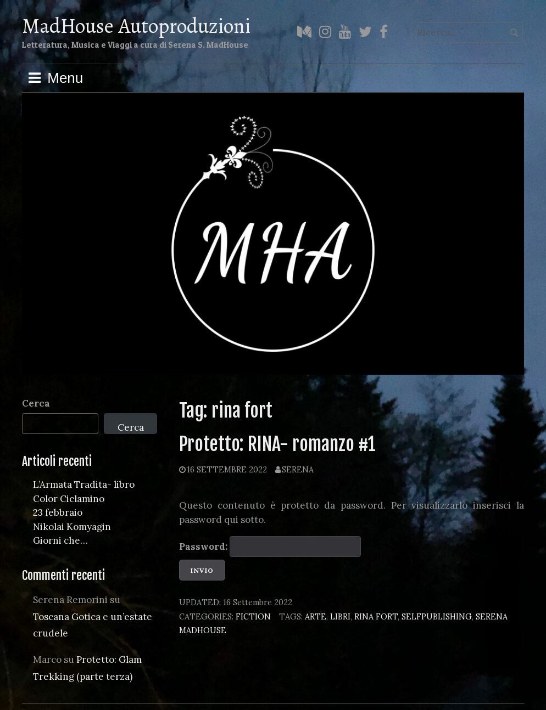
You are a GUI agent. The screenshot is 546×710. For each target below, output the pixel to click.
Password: (270, 546)
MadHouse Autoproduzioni (136, 26)
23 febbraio (57, 512)
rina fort (376, 616)
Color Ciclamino (68, 499)
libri (340, 616)
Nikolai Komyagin (72, 527)
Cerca (36, 403)
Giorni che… (60, 540)
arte (315, 616)
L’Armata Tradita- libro (84, 484)
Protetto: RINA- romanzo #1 (277, 443)
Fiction (253, 616)
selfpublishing (437, 616)
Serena (298, 469)
